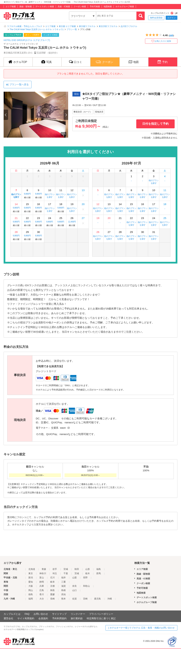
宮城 (65, 569)
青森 (44, 569)
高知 (63, 594)
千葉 (65, 573)
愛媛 (52, 594)
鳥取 (52, 590)
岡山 (30, 590)
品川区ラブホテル (129, 26)
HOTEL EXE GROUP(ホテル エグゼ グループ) (27, 40)
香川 (41, 594)
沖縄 (109, 598)
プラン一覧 (72, 29)
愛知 (30, 582)
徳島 (30, 594)
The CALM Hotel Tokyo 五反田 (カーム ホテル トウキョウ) (36, 29)
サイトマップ (59, 614)
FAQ (27, 614)
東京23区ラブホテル (108, 26)
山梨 (74, 577)
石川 (52, 577)
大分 (41, 598)
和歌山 (86, 586)
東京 (30, 573)
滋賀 (63, 586)
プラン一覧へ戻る (19, 84)
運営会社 (8, 618)
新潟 (30, 577)
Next (66, 115)
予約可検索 (95, 6)
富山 (41, 577)
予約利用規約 (59, 618)
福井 (63, 577)
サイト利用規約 (25, 618)
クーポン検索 (80, 6)
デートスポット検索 (44, 6)
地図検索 (108, 6)
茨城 (76, 573)
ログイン (171, 18)
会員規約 (43, 618)
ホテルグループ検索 (124, 6)
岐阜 (52, 582)
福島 (98, 569)
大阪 (30, 586)
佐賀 (74, 598)
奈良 (74, 586)
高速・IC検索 (64, 6)
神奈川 (42, 573)
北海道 (31, 569)
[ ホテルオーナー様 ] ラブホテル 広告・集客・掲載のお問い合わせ (141, 627)
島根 (63, 590)
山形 (87, 569)
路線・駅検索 (25, 6)
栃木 (87, 573)
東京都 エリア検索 (67, 26)
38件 (171, 35)
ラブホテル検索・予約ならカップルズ (24, 26)
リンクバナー (78, 614)
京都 (52, 586)
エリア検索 (11, 6)
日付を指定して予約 (155, 123)
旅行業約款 (77, 618)
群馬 (98, 573)
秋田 (76, 569)
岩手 (54, 569)
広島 (41, 590)
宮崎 (85, 598)
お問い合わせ (41, 614)
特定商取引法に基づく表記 (101, 618)
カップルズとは (12, 614)
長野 (85, 577)
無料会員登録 (156, 18)
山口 (74, 590)
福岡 (30, 598)
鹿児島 (97, 598)
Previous (6, 115)
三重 (63, 582)
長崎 (52, 598)
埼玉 (54, 573)
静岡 (41, 582)
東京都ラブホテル (87, 26)
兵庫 (41, 586)
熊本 (63, 598)
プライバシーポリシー (101, 614)
